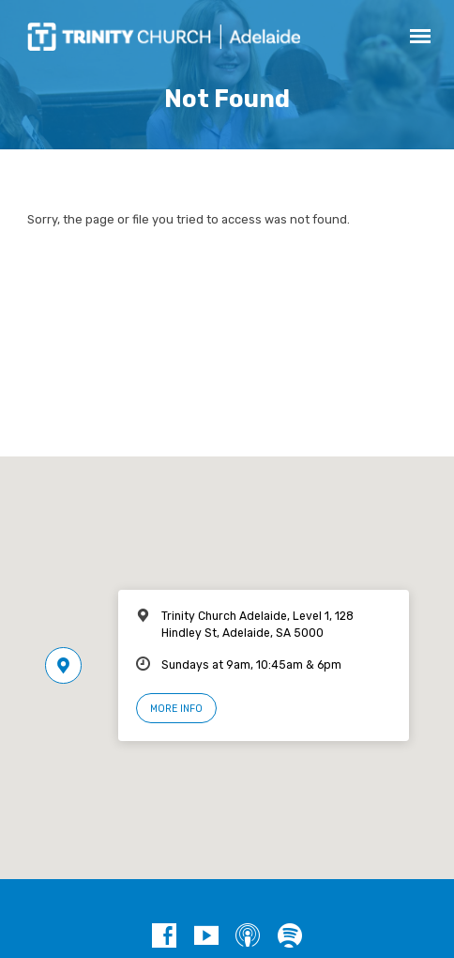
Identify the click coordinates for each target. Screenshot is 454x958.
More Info (176, 709)
